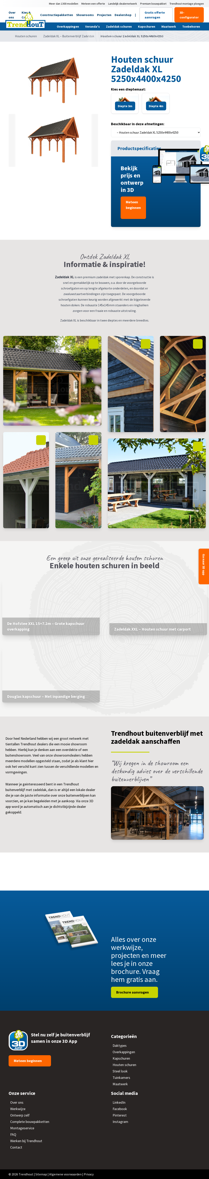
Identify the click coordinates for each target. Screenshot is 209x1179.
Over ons (16, 1102)
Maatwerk (169, 26)
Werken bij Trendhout (26, 1141)
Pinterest (120, 1115)
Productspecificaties (139, 148)
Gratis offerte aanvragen (155, 14)
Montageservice (22, 1128)
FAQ (13, 1134)
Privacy (89, 1174)
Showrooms (85, 15)
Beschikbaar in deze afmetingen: (137, 124)
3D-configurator (189, 14)
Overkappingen (68, 26)
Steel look (120, 1071)
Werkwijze (17, 1108)
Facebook (120, 1108)
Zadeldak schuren (119, 26)
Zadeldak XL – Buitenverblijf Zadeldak (68, 36)
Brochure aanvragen (133, 992)
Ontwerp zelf (20, 1115)
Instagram (120, 1121)
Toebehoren (191, 26)
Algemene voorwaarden (65, 1174)
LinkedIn (119, 1102)
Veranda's (92, 26)
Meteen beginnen (133, 205)
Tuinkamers (121, 1077)
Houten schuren (26, 36)
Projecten (104, 15)
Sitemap (41, 1174)
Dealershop (123, 15)
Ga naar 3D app (204, 565)
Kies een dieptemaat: (128, 89)
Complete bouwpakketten (29, 1121)
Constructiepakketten (56, 15)
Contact (16, 1147)
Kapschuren (147, 26)
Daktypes (120, 1045)
